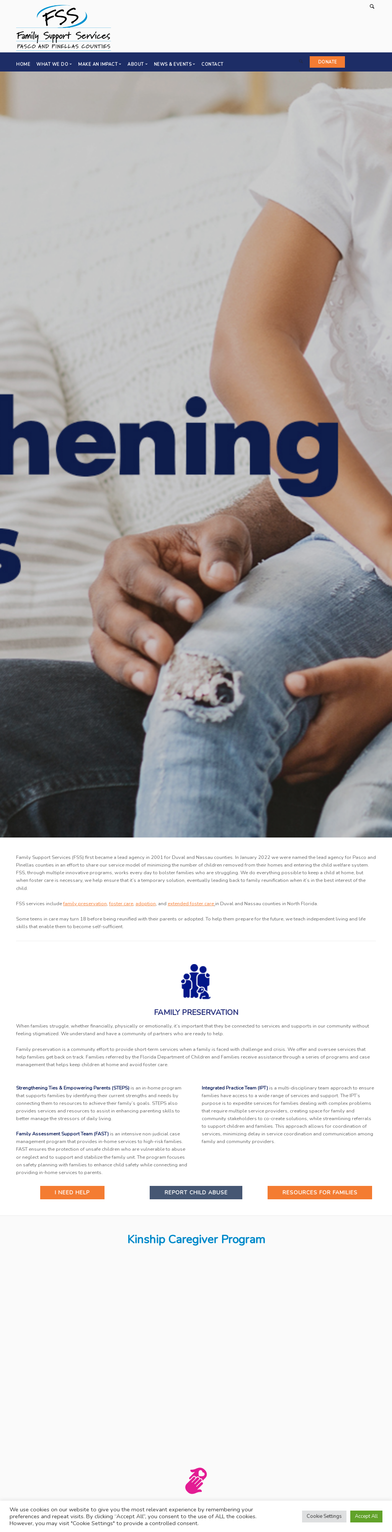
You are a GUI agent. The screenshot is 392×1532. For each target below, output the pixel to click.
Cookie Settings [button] (324, 1516)
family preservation (85, 903)
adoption (146, 903)
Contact (212, 64)
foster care (121, 903)
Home (23, 64)
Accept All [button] (366, 1516)
